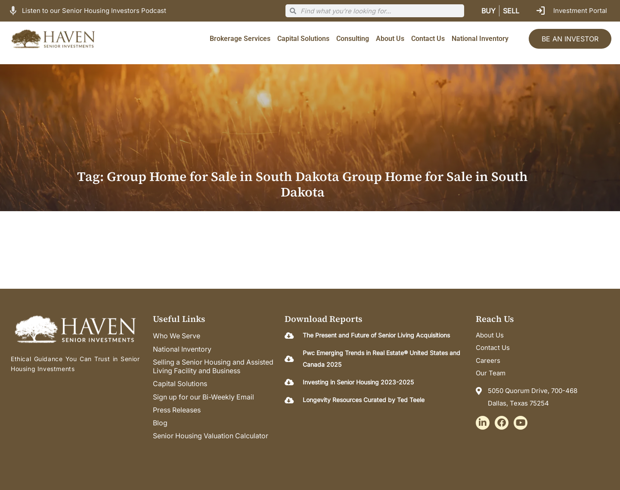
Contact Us (428, 38)
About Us (390, 38)
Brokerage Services (240, 38)
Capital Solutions (303, 38)
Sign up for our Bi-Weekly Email (204, 396)
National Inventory (480, 38)
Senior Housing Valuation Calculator (211, 435)
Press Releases (177, 409)
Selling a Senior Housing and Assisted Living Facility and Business (214, 366)
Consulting (352, 38)
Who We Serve (177, 336)
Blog (160, 422)
